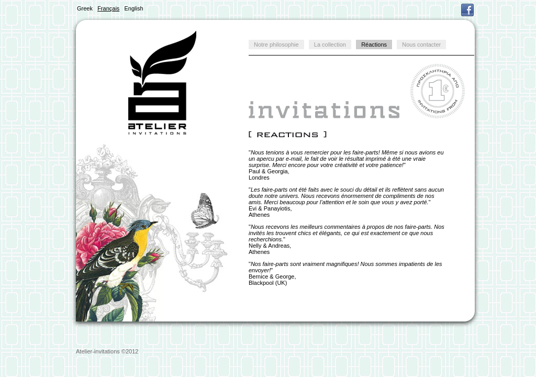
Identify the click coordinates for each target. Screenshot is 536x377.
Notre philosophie (276, 44)
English (134, 8)
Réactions (374, 44)
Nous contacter (421, 44)
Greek (85, 8)
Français (108, 8)
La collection (330, 44)
